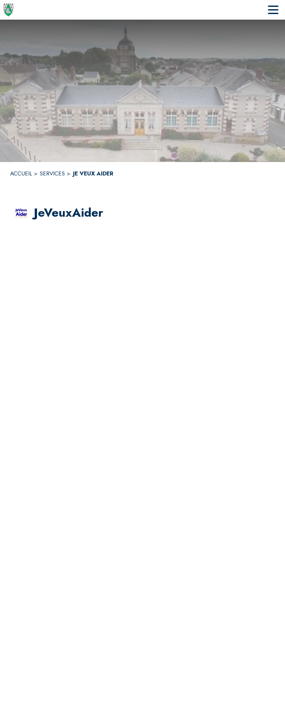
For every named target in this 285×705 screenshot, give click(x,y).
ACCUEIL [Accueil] (21, 173)
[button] (21, 213)
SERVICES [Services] (52, 173)
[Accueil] (8, 9)
